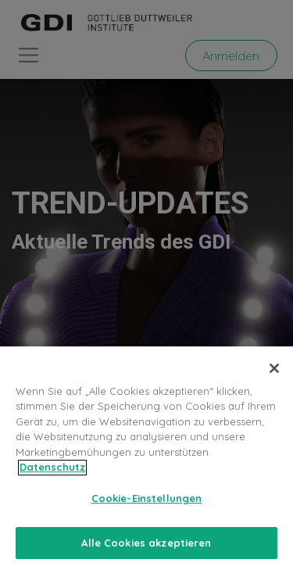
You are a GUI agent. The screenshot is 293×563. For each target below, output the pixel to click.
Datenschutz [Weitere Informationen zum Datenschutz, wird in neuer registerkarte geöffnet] (52, 476)
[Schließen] (274, 377)
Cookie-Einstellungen (146, 507)
